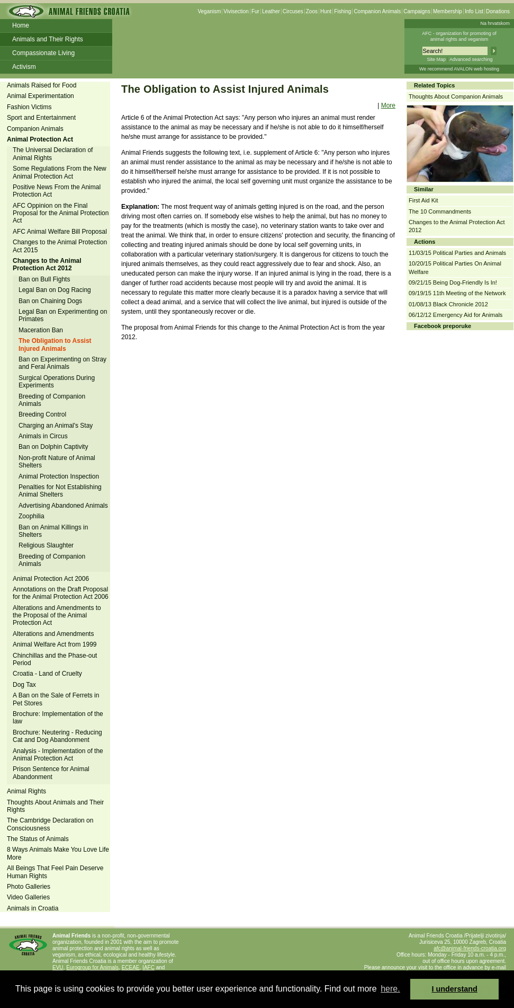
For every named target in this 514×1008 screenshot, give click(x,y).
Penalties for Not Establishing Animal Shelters (60, 490)
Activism (24, 66)
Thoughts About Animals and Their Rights (55, 806)
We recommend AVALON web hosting (459, 69)
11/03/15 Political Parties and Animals (457, 253)
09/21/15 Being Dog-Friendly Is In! (453, 282)
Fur (255, 11)
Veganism (209, 11)
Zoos (312, 11)
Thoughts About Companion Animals (456, 96)
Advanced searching (471, 59)
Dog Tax (24, 684)
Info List (474, 11)
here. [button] (390, 988)
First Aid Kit (423, 200)
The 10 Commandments (440, 211)
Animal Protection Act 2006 (51, 578)
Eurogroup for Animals (92, 967)
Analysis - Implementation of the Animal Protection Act (58, 754)
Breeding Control (42, 414)
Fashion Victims (29, 107)
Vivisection (236, 11)
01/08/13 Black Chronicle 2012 (448, 304)
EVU (58, 967)
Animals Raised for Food (41, 85)
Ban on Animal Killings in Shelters (53, 531)
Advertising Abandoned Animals (63, 505)
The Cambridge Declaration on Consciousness (50, 824)
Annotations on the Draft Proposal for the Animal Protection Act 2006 (61, 593)
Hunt (325, 11)
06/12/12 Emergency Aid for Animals (455, 315)
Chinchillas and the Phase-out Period (55, 659)
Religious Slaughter (46, 545)
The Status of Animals (38, 839)
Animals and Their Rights (47, 39)
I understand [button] (454, 989)
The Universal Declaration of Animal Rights (53, 153)
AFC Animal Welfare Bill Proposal (60, 231)
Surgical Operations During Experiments (57, 381)
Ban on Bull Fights (44, 279)
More (388, 105)
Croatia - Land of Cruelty (47, 673)
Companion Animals (377, 11)
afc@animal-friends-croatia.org (470, 948)
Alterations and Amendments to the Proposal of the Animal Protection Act (57, 615)
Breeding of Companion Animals (52, 400)
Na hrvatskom (495, 23)
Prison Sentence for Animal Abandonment (51, 772)
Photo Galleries (28, 886)
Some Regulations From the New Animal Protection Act (59, 172)
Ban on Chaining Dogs (50, 301)
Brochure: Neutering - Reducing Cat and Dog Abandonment (57, 736)
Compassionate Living (43, 53)
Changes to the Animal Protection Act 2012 (47, 264)
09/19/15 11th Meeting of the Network (457, 293)
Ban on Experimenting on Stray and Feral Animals (62, 363)
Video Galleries (28, 897)
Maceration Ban (41, 330)
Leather (271, 11)
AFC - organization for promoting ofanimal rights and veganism (459, 36)
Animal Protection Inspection (59, 476)
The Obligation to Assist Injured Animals (55, 344)
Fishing (342, 11)
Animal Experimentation (40, 96)
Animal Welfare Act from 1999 (55, 644)
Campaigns (416, 11)
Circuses (293, 11)
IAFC (148, 967)
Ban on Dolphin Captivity (53, 446)
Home (20, 25)
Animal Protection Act (40, 139)
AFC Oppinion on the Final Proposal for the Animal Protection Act (61, 213)
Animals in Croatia (32, 908)
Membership (447, 11)
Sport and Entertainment (41, 117)
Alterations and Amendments (53, 634)
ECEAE (131, 967)
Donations (498, 11)
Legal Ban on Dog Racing (55, 290)
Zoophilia (31, 516)
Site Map (436, 59)
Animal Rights (26, 791)
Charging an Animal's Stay (56, 425)
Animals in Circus (43, 436)
